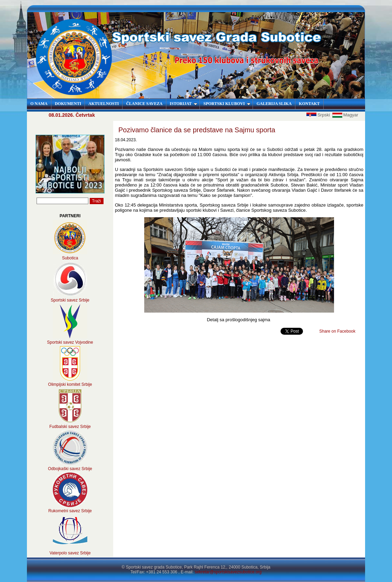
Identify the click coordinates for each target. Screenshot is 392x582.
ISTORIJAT (184, 103)
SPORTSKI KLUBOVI (227, 103)
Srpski (318, 114)
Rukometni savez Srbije (70, 510)
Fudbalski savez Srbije (70, 426)
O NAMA (39, 103)
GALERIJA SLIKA (274, 103)
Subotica (70, 258)
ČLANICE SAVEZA (144, 103)
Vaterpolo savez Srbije (69, 553)
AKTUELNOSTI (103, 103)
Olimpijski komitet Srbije (70, 384)
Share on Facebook (337, 331)
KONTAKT (309, 103)
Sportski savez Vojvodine (70, 342)
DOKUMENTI (68, 103)
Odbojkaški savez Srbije (70, 468)
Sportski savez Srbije (70, 300)
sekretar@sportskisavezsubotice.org (228, 572)
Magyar (345, 114)
